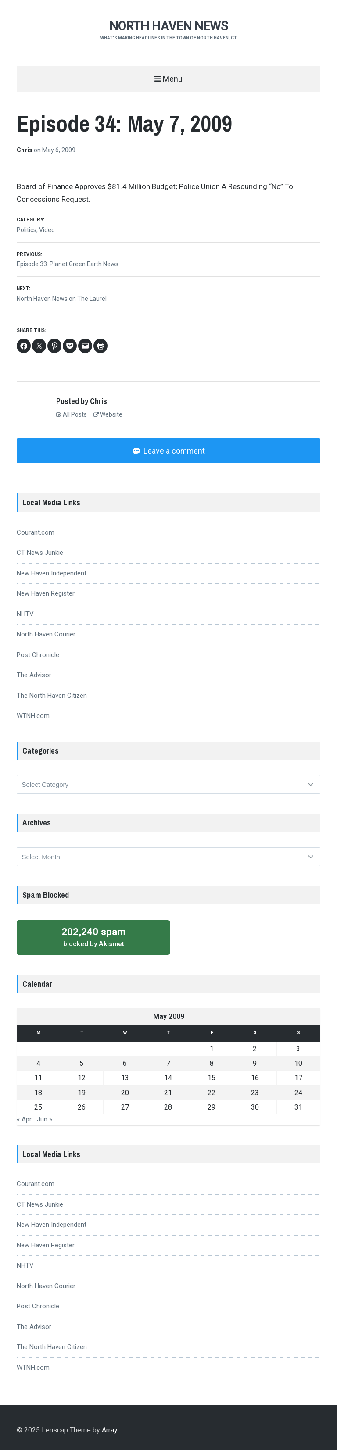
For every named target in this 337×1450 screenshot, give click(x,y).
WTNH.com (33, 717)
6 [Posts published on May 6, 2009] (125, 1064)
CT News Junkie (40, 553)
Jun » (44, 1120)
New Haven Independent (51, 574)
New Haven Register (46, 594)
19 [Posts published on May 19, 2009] (82, 1093)
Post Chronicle (38, 656)
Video (47, 229)
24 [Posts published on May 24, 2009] (298, 1093)
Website (107, 414)
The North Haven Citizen (52, 696)
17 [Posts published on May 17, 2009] (298, 1079)
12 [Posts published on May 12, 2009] (82, 1079)
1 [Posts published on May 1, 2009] (212, 1050)
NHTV (25, 615)
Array (109, 1431)
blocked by (93, 937)
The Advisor (34, 676)
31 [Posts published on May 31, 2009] (298, 1108)
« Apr (24, 1120)
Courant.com (35, 533)
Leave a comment (173, 451)
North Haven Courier (46, 635)
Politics (26, 229)
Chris (25, 150)
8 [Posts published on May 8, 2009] (212, 1064)
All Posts (71, 414)
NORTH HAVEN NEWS (168, 25)
